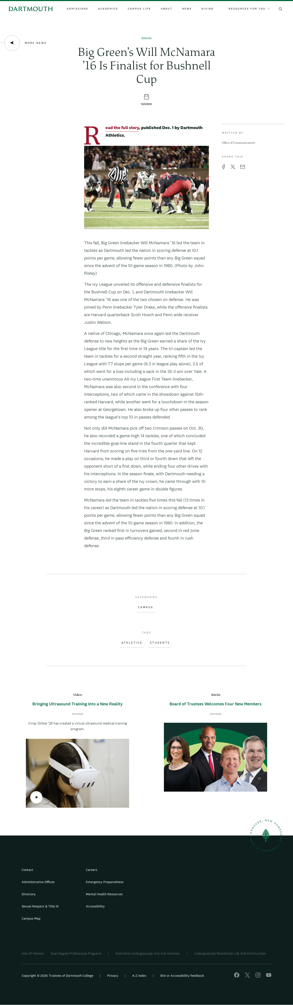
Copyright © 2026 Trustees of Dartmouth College (57, 975)
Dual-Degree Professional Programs (76, 953)
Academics (108, 8)
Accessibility (95, 906)
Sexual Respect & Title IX (40, 906)
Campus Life (139, 8)
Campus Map (31, 918)
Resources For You (249, 8)
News (187, 8)
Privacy (112, 975)
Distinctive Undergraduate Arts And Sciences (147, 953)
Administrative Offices (38, 882)
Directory (29, 894)
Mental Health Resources (104, 894)
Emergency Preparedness (104, 882)
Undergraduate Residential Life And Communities (230, 953)
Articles (146, 38)
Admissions (77, 8)
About (166, 8)
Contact (27, 870)
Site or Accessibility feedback (182, 975)
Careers (91, 870)
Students (160, 643)
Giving (207, 8)
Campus (145, 607)
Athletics (132, 643)
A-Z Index (139, 975)
